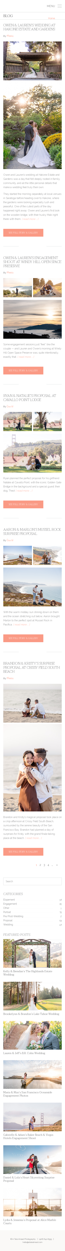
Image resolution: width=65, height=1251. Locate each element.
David (10, 407)
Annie (10, 36)
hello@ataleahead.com (32, 1242)
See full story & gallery (23, 233)
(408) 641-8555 (45, 1239)
